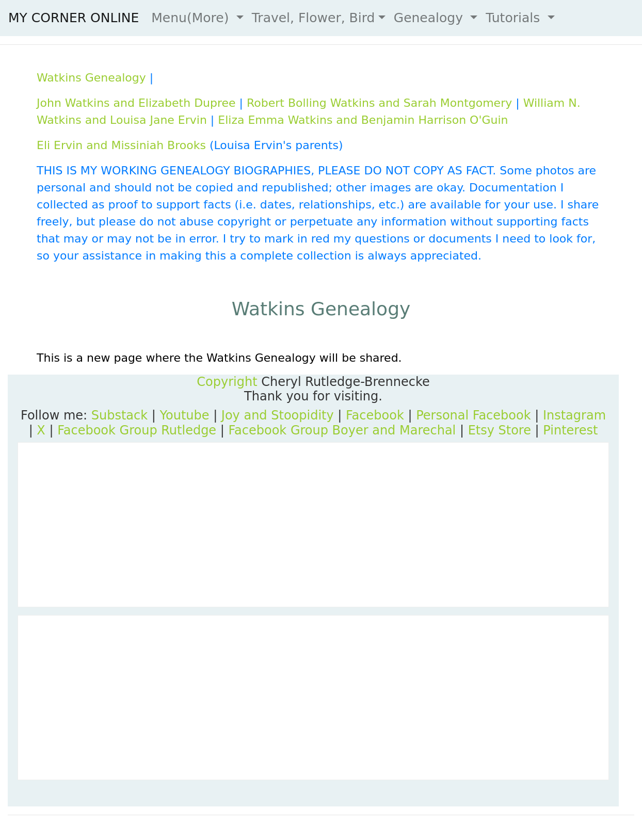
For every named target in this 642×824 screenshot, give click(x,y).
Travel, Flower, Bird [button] (313, 17)
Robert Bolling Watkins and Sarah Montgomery (379, 102)
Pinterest (570, 430)
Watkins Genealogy (91, 77)
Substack (119, 415)
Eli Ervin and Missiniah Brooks (121, 145)
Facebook (375, 415)
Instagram (574, 415)
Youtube (185, 415)
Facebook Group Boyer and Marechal (342, 430)
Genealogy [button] (430, 17)
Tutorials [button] (515, 17)
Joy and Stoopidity (277, 415)
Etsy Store (499, 430)
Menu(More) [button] (192, 17)
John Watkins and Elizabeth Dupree (136, 102)
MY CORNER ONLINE (73, 17)
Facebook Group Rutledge (136, 430)
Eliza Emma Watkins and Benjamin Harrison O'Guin (363, 120)
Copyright (227, 382)
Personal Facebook (473, 415)
